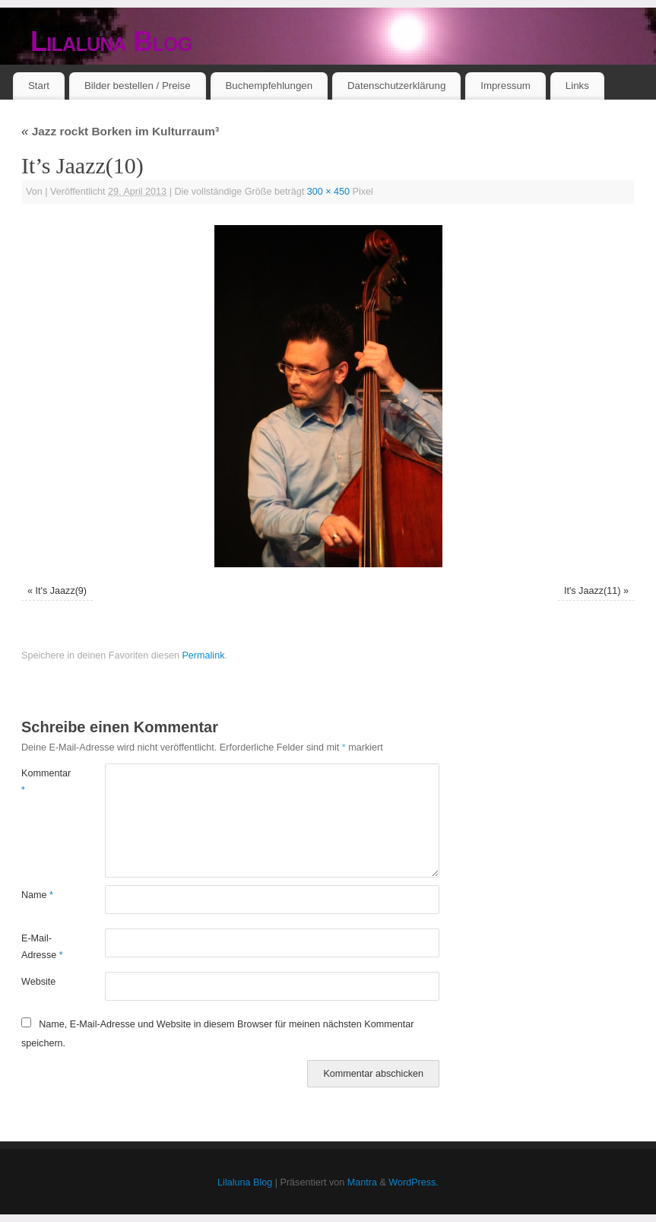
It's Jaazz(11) (592, 591)
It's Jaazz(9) (61, 591)
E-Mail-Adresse (42, 946)
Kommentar (42, 781)
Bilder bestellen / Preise (137, 85)
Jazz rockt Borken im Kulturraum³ (120, 131)
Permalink (203, 655)
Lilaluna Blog (111, 41)
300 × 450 (328, 191)
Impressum (505, 85)
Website (38, 981)
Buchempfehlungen (268, 85)
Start (38, 85)
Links (577, 85)
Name (37, 895)
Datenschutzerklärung (396, 85)
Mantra (362, 1182)
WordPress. (413, 1182)
